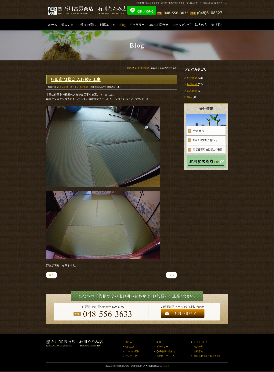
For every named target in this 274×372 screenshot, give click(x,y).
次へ (171, 275)
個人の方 (67, 24)
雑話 (190, 96)
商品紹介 (192, 90)
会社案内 (217, 24)
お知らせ (192, 84)
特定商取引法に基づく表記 (207, 356)
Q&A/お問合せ (158, 24)
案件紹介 (145, 68)
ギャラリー (137, 24)
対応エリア (107, 24)
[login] (166, 367)
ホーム (52, 24)
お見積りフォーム (166, 356)
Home (130, 68)
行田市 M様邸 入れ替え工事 (77, 79)
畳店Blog (63, 87)
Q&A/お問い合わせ (166, 352)
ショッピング (182, 24)
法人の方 (201, 24)
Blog (122, 24)
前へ (51, 275)
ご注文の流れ (87, 24)
